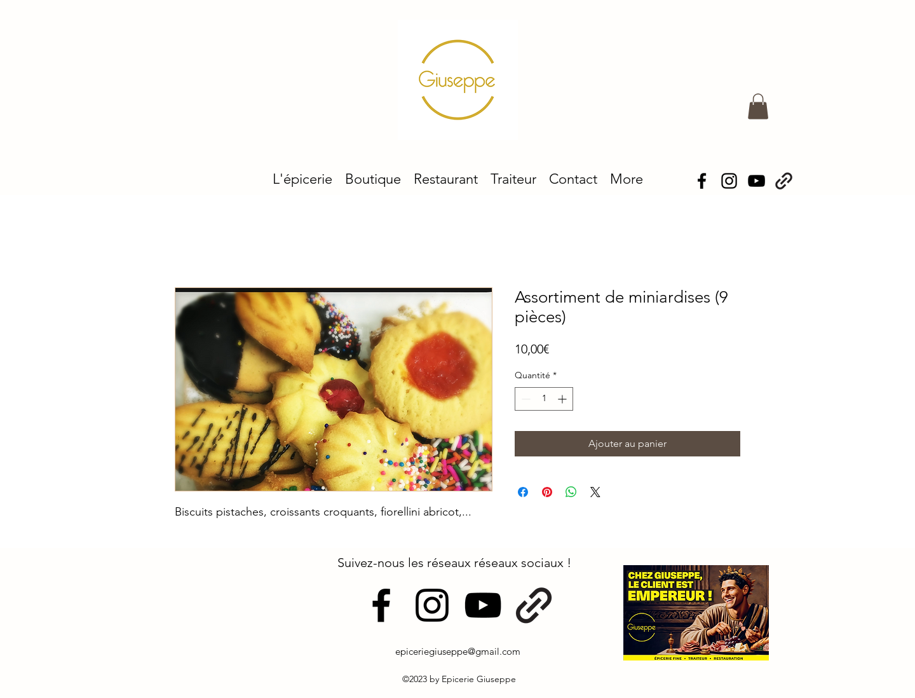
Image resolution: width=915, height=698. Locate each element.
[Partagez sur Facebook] (523, 492)
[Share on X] (595, 492)
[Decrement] (524, 399)
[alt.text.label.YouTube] (483, 605)
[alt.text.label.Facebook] (701, 180)
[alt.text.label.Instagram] (729, 180)
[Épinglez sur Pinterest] (547, 492)
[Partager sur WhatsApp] (571, 492)
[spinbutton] (543, 399)
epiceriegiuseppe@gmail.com (457, 651)
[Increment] (563, 399)
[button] (758, 106)
